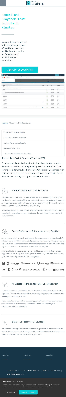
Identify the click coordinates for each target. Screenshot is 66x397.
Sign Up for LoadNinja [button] (19, 69)
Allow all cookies (28, 392)
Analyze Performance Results (15, 143)
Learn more (50, 387)
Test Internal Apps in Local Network (17, 153)
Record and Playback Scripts (14, 132)
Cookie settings (10, 392)
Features (5, 123)
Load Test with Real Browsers (15, 137)
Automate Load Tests (12, 148)
